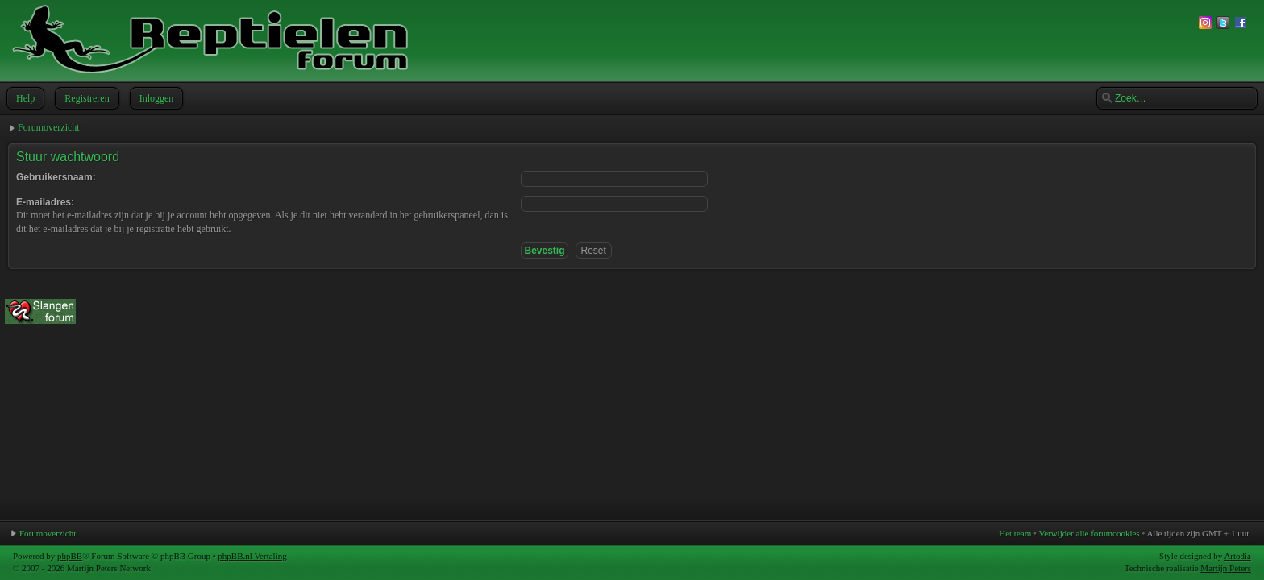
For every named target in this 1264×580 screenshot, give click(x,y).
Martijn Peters (1225, 568)
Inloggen (155, 98)
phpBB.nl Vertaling (252, 556)
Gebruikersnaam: (56, 177)
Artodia (1237, 556)
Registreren (85, 98)
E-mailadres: (45, 202)
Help (24, 98)
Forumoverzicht (49, 127)
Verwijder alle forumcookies (1088, 533)
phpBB (69, 556)
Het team (1015, 533)
